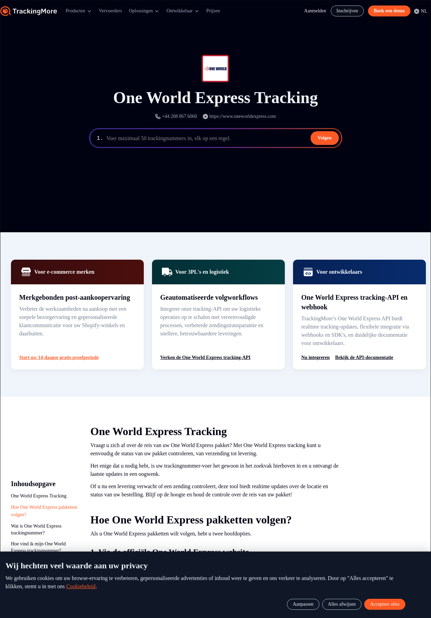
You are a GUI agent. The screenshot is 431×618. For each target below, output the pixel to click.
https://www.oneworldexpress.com (243, 116)
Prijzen (213, 10)
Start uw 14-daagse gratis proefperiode (59, 357)
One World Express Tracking (38, 495)
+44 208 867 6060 (179, 116)
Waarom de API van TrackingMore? (30, 575)
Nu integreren (315, 357)
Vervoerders (110, 10)
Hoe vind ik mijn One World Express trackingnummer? (38, 546)
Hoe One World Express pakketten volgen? (44, 510)
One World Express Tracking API (43, 560)
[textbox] (223, 138)
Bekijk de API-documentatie (364, 357)
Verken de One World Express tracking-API (205, 357)
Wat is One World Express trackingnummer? (36, 528)
